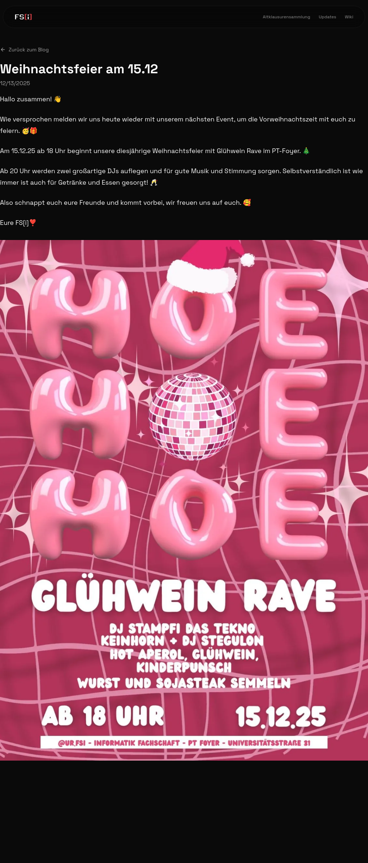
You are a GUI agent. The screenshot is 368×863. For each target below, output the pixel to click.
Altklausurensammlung (286, 17)
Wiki (349, 17)
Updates (327, 17)
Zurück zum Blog (24, 49)
